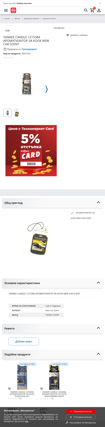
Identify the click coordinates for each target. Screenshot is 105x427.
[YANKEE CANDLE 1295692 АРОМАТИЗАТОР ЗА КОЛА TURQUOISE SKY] (22, 376)
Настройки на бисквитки (80, 422)
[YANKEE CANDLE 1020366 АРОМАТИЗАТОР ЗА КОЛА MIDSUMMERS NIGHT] (54, 376)
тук (26, 421)
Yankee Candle (52, 314)
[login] (99, 10)
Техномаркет (29, 49)
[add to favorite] (11, 389)
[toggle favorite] (77, 35)
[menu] (6, 10)
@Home (16, 19)
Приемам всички (80, 411)
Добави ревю (23, 341)
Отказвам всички (80, 417)
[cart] (92, 10)
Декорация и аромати (30, 19)
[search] (86, 10)
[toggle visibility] (52, 203)
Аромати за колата (48, 19)
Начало (6, 19)
